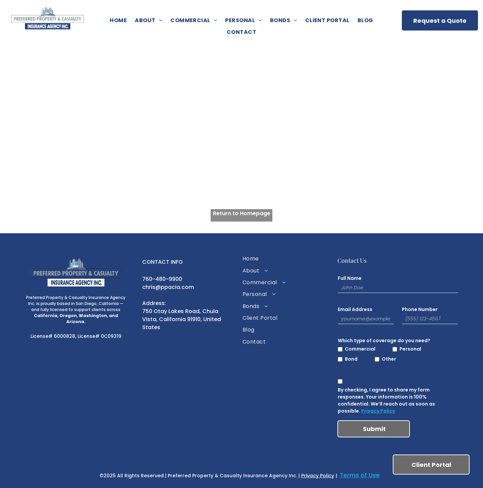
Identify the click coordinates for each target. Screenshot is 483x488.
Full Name (350, 278)
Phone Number (420, 309)
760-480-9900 (162, 279)
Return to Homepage (241, 213)
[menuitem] (118, 20)
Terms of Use (360, 475)
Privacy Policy (378, 411)
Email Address (355, 309)
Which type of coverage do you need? (384, 340)
